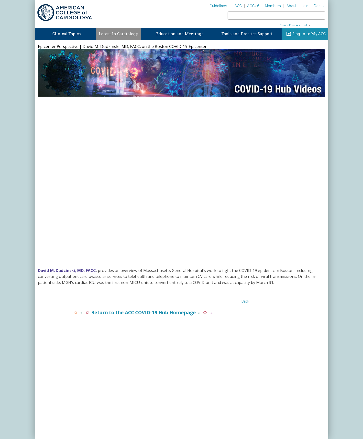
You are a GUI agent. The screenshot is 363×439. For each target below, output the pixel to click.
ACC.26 (253, 6)
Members (273, 6)
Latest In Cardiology (118, 33)
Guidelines (218, 6)
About (291, 6)
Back (245, 301)
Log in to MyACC (309, 33)
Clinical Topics (66, 33)
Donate (320, 6)
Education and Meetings (179, 33)
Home (39, 32)
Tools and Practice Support (247, 33)
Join (305, 6)
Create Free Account (293, 25)
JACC (237, 6)
